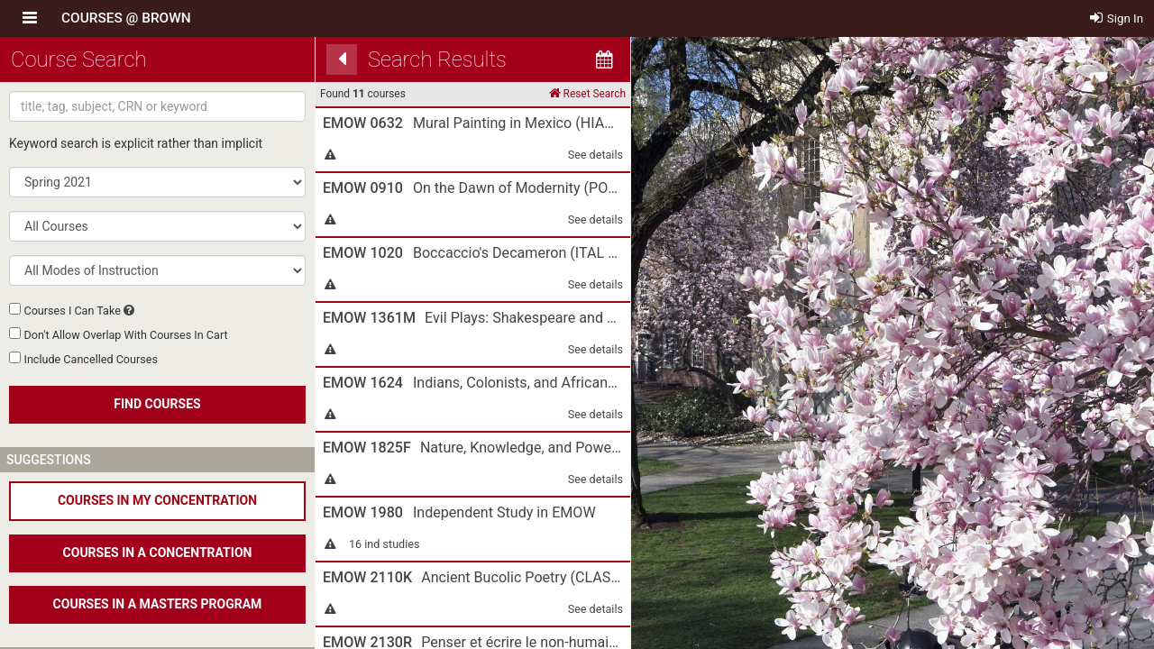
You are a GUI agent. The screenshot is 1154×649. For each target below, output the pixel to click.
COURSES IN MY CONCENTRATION (157, 500)
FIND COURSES (157, 404)
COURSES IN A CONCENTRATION (157, 552)
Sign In (1117, 18)
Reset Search (587, 93)
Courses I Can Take (71, 310)
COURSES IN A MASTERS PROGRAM (157, 604)
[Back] (341, 59)
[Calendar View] (604, 59)
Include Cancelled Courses (90, 359)
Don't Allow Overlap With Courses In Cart (125, 335)
